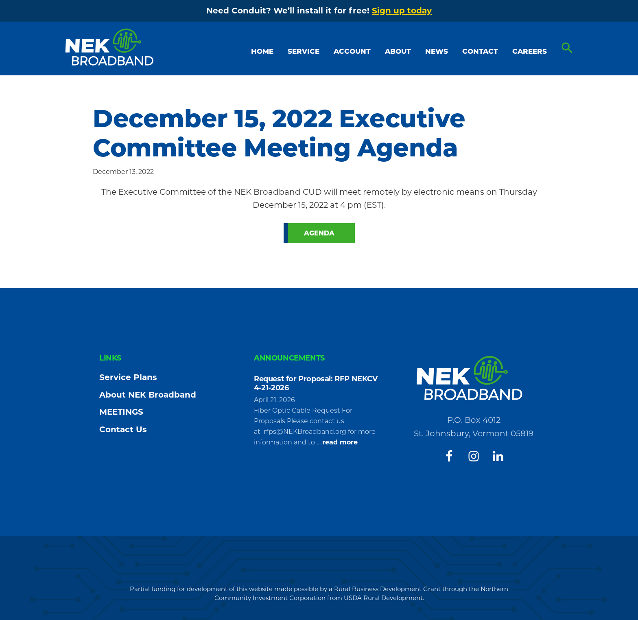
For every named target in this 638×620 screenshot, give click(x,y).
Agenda (319, 233)
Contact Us (123, 429)
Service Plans (128, 377)
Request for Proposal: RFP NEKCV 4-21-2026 (316, 383)
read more (340, 442)
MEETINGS (121, 412)
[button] (567, 48)
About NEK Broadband (147, 395)
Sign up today (402, 10)
